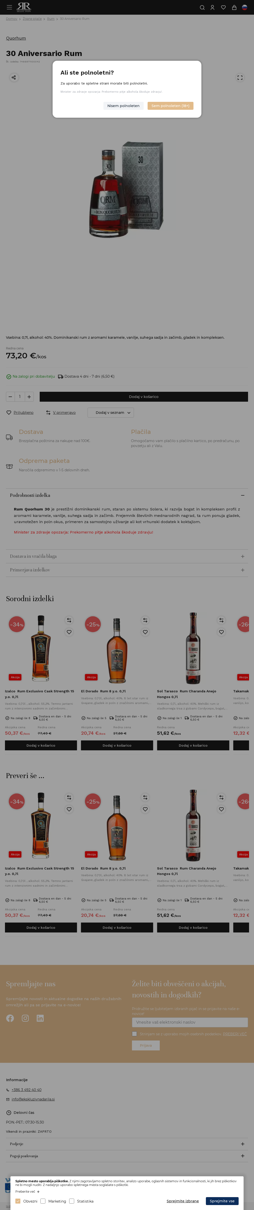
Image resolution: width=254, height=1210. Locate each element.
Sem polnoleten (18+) (171, 106)
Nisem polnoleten (123, 106)
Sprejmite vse (222, 1201)
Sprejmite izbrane (183, 1201)
